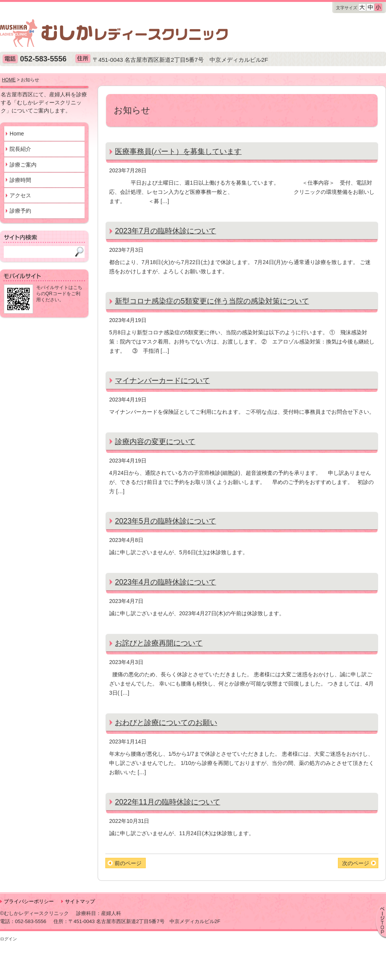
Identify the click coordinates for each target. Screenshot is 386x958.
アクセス (20, 195)
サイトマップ (80, 901)
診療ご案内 (23, 165)
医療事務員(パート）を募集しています (178, 151)
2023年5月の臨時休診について (165, 521)
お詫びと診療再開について (159, 643)
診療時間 (20, 180)
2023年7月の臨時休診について (165, 230)
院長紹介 (20, 149)
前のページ (128, 863)
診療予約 (20, 211)
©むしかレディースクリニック (34, 913)
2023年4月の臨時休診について (165, 582)
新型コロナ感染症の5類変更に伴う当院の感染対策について (212, 301)
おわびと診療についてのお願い (166, 722)
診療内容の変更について (155, 441)
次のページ (355, 863)
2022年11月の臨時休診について (167, 802)
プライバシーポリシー (29, 901)
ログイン (8, 939)
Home (17, 133)
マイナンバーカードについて (162, 380)
